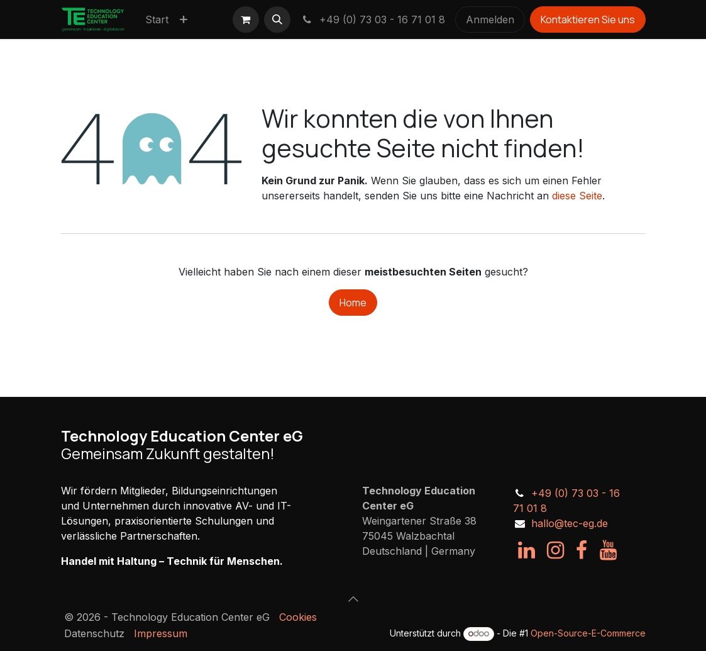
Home (353, 302)
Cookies (298, 617)
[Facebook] (581, 550)
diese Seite (577, 195)
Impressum (160, 633)
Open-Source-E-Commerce (588, 633)
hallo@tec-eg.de (569, 523)
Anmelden (490, 19)
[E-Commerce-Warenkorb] (246, 19)
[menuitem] (157, 19)
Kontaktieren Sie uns (588, 19)
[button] (277, 19)
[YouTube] (608, 550)
